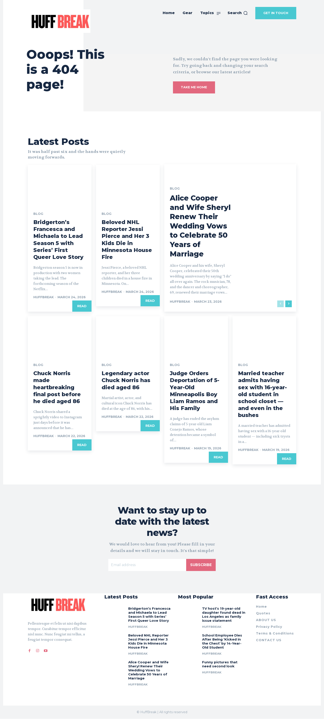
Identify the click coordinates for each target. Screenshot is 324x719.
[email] (147, 565)
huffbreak (43, 297)
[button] (238, 13)
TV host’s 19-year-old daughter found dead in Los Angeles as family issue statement (223, 614)
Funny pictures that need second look (219, 664)
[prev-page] (280, 303)
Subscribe (201, 565)
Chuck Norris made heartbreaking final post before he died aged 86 (57, 387)
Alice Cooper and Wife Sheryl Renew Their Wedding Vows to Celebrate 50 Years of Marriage (200, 226)
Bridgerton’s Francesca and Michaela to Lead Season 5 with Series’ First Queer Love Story (149, 614)
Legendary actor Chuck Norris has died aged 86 (126, 380)
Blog (38, 213)
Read (82, 306)
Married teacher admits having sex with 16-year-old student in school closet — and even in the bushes (262, 394)
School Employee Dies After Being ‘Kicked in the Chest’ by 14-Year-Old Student (222, 641)
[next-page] (288, 303)
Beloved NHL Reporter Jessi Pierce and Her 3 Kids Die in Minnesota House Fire (148, 641)
